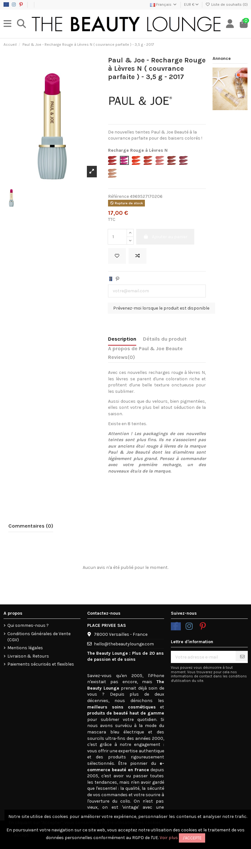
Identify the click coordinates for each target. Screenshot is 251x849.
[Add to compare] (137, 256)
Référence (118, 196)
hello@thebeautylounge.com (124, 644)
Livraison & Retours (28, 656)
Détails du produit (165, 339)
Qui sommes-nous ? (28, 625)
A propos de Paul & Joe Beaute (145, 348)
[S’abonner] (242, 656)
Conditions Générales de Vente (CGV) (39, 637)
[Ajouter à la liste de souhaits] (117, 256)
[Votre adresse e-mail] (203, 657)
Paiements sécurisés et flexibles (40, 664)
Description (122, 339)
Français (163, 4)
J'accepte (192, 838)
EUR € (191, 4)
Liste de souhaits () (226, 4)
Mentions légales (25, 648)
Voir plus (169, 837)
